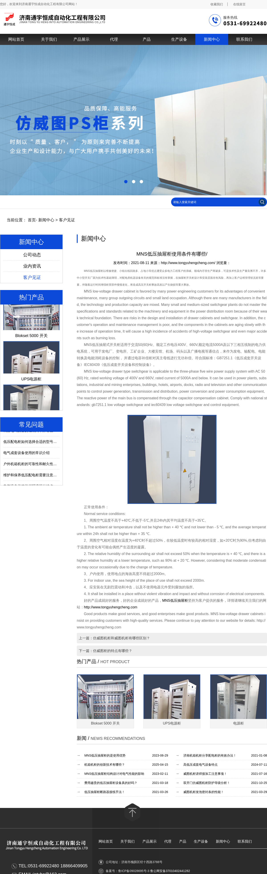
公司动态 (32, 254)
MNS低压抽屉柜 (175, 600)
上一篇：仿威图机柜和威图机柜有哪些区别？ (114, 638)
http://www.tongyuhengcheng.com (110, 607)
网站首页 (16, 39)
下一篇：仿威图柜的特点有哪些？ (105, 651)
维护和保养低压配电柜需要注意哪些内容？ (37, 478)
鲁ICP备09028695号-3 (133, 871)
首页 (32, 220)
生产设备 (179, 39)
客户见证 (67, 220)
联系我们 (244, 39)
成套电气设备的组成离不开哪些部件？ (33, 433)
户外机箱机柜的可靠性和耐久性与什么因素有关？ (42, 467)
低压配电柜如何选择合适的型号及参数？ (35, 444)
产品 (147, 39)
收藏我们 (216, 4)
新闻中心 (212, 39)
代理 (114, 39)
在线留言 (239, 4)
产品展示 (81, 39)
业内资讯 (32, 266)
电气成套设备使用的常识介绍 (26, 456)
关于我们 (49, 39)
